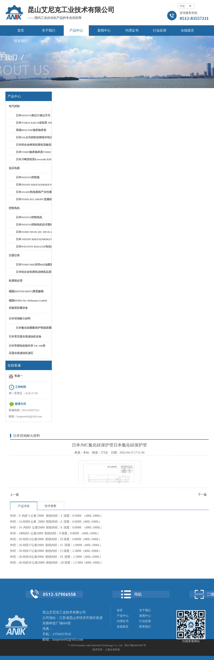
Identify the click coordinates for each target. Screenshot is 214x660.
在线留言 (187, 30)
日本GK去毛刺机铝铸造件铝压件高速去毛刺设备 (33, 137)
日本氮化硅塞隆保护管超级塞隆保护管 (33, 327)
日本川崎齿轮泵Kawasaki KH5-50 (33, 159)
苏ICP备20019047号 (135, 645)
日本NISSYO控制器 (27, 177)
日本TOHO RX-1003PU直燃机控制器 (33, 199)
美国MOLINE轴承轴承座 (31, 130)
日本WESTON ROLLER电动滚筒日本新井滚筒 (33, 246)
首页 (20, 30)
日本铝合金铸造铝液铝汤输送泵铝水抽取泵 (33, 144)
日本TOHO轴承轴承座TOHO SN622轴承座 (33, 152)
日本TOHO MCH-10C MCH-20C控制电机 (33, 231)
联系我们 (20, 41)
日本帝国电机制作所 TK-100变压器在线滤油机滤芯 (27, 349)
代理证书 (132, 30)
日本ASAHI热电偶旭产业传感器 (33, 192)
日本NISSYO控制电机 (29, 217)
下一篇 (202, 494)
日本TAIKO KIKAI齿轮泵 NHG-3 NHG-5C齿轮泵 (33, 122)
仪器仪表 (14, 255)
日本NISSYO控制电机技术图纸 (33, 224)
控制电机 (14, 208)
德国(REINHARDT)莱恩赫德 (26, 291)
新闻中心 (104, 30)
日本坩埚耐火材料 (20, 318)
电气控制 (14, 106)
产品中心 (76, 30)
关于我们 (48, 30)
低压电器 (14, 168)
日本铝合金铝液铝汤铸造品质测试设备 (33, 271)
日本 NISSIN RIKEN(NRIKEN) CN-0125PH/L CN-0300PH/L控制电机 (33, 239)
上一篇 (14, 494)
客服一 (16, 376)
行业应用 (159, 30)
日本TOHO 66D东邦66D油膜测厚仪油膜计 (33, 264)
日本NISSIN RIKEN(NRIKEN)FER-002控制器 (33, 184)
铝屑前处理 (15, 280)
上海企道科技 (112, 649)
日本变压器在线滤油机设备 (25, 336)
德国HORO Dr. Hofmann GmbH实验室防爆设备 (28, 304)
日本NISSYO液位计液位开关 (33, 115)
